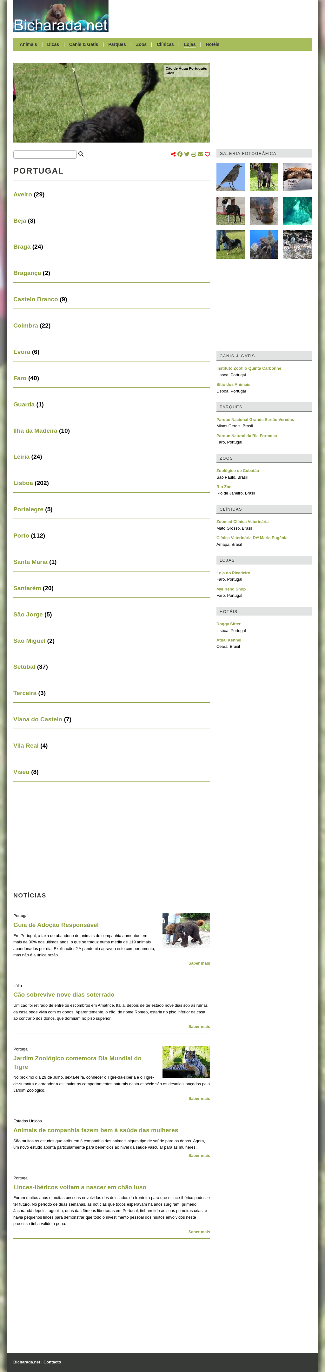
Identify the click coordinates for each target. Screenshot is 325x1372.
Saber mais (199, 963)
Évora (21, 351)
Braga (21, 246)
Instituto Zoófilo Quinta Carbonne (248, 368)
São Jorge (28, 614)
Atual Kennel (228, 640)
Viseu (21, 772)
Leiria (21, 456)
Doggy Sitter (228, 624)
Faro (20, 378)
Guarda (24, 404)
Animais (28, 44)
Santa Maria (30, 561)
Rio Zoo (224, 486)
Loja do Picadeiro (233, 573)
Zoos (141, 44)
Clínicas (165, 44)
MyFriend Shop (231, 589)
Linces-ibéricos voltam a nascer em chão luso (79, 1187)
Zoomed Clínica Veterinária (242, 521)
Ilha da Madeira (35, 430)
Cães (169, 73)
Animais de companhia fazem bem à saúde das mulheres (95, 1130)
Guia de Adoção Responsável (56, 925)
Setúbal (24, 666)
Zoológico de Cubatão (237, 470)
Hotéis (212, 44)
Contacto (52, 1362)
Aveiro (22, 194)
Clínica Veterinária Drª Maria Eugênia (252, 537)
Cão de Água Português (186, 68)
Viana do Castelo (37, 719)
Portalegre (28, 509)
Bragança (27, 273)
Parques (117, 44)
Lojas (190, 44)
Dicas (53, 44)
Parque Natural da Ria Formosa (246, 435)
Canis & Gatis (83, 44)
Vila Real (26, 745)
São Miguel (29, 640)
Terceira (24, 693)
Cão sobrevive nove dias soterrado (64, 994)
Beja (19, 220)
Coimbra (25, 325)
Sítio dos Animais (233, 384)
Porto (21, 535)
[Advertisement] (213, 16)
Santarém (27, 588)
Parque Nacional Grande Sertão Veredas (255, 419)
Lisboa (23, 483)
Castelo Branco (35, 299)
